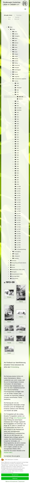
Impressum (21, 481)
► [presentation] (11, 31)
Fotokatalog (15, 367)
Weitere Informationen (12, 481)
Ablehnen (15, 478)
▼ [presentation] (6, 27)
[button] (25, 9)
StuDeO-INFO (8, 452)
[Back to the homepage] (15, 3)
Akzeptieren (15, 475)
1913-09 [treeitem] (21, 96)
